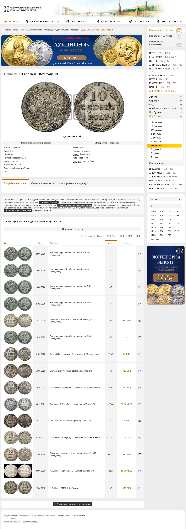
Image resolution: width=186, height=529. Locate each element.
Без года (155, 239)
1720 (160, 231)
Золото (153, 96)
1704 (160, 215)
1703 (153, 215)
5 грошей (156, 149)
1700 (160, 212)
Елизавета (162, 75)
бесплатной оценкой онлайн (18, 210)
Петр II (159, 61)
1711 (153, 223)
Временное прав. (165, 184)
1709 (168, 219)
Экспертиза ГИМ (171, 21)
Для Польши (62, 30)
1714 (176, 223)
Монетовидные (157, 163)
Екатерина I (162, 57)
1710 (176, 219)
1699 (153, 212)
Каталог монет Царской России (27, 30)
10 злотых (156, 130)
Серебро (154, 100)
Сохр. (110, 243)
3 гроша (155, 153)
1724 (160, 235)
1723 (153, 235)
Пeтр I (159, 53)
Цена (126, 243)
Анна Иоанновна (165, 65)
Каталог (13, 21)
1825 (83, 30)
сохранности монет (49, 202)
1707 (153, 219)
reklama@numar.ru (29, 522)
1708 (160, 219)
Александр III (163, 176)
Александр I (49, 30)
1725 (168, 235)
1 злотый (156, 141)
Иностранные (163, 188)
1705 (168, 215)
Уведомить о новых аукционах (74, 504)
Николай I (161, 169)
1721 (168, 231)
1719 (153, 231)
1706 (176, 215)
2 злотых (156, 137)
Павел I (159, 87)
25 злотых (156, 126)
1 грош (154, 157)
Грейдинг (111, 21)
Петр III (159, 79)
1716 (160, 227)
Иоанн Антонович (164, 70)
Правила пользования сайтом (71, 516)
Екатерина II (162, 83)
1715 (153, 227)
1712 (160, 223)
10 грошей (74, 30)
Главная (7, 30)
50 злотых (156, 122)
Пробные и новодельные (162, 108)
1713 (168, 223)
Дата (40, 243)
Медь (152, 104)
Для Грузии (155, 112)
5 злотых (156, 133)
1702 (176, 212)
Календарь (44, 21)
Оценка (80, 21)
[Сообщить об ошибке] (140, 254)
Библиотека (141, 21)
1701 (168, 212)
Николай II (161, 180)
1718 (176, 227)
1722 (176, 231)
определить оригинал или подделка (74, 205)
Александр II (162, 173)
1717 (168, 227)
